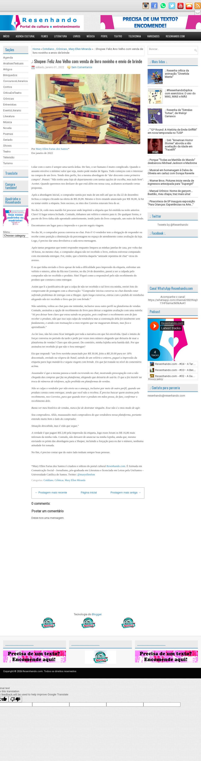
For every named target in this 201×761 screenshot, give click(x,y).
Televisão (8, 157)
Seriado (8, 139)
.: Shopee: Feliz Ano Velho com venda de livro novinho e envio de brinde (86, 61)
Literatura (60, 36)
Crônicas (8, 98)
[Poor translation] (15, 699)
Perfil (104, 36)
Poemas (8, 133)
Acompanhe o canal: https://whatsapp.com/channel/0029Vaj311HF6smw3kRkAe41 (173, 300)
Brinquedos (10, 75)
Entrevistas (9, 104)
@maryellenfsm (86, 474)
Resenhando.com (175, 36)
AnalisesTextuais (13, 63)
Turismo (8, 163)
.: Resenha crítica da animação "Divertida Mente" (177, 73)
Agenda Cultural (25, 36)
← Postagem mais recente (51, 492)
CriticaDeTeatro (12, 92)
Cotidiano (48, 49)
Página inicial (89, 492)
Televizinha (134, 36)
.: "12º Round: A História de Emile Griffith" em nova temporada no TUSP (172, 131)
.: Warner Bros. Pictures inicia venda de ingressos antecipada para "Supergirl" (171, 182)
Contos (7, 86)
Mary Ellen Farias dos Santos (52, 148)
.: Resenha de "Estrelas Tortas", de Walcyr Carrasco (178, 113)
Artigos (7, 69)
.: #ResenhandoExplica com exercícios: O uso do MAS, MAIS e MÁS (180, 93)
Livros (76, 36)
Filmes (44, 36)
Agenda (8, 57)
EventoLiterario (12, 110)
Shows (7, 145)
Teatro (118, 36)
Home (36, 49)
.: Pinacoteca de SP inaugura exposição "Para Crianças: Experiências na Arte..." (171, 203)
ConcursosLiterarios (15, 81)
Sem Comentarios (81, 67)
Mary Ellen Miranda (80, 49)
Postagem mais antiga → (126, 492)
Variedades (153, 36)
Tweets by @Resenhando (172, 224)
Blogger (96, 614)
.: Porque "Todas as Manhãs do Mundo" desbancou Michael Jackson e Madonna (172, 161)
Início (6, 36)
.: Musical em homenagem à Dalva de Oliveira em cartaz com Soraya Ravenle (171, 172)
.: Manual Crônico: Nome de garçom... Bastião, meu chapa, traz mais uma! (170, 192)
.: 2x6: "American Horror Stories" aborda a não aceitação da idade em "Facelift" (179, 145)
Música (91, 36)
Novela (7, 128)
